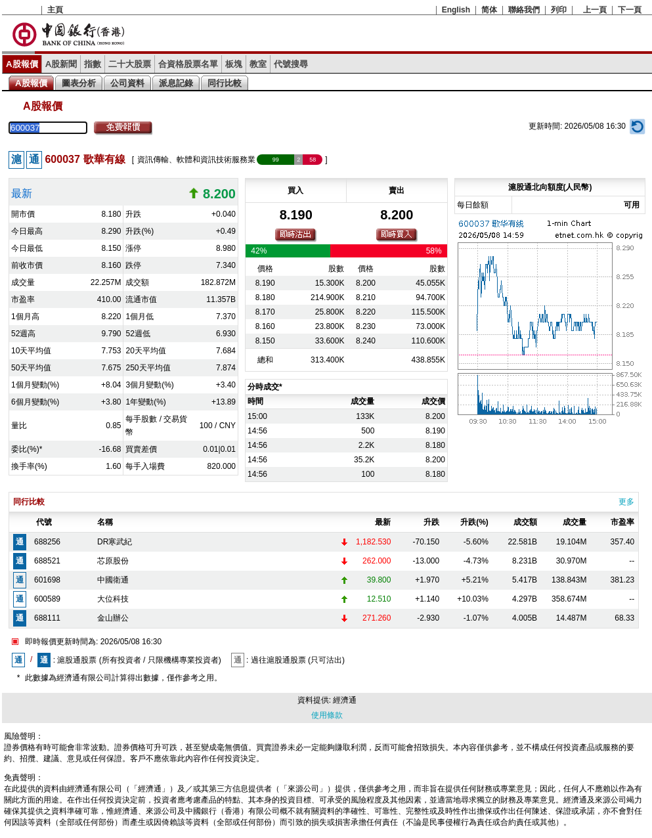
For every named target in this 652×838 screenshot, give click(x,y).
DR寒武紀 (114, 541)
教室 (258, 64)
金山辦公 (113, 618)
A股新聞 (61, 64)
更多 (626, 501)
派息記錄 (176, 83)
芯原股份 (113, 560)
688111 (47, 618)
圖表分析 (79, 83)
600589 (47, 599)
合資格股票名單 (188, 64)
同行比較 (224, 83)
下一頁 (629, 9)
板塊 (233, 64)
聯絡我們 (524, 9)
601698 (47, 579)
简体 (489, 9)
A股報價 (22, 64)
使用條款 (327, 715)
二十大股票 (129, 64)
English (456, 9)
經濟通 (345, 700)
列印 (559, 9)
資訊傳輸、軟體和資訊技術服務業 (196, 159)
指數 (92, 64)
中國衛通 (113, 579)
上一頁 (595, 9)
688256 (47, 541)
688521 (47, 560)
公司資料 (127, 83)
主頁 (55, 9)
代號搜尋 (291, 64)
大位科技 (113, 599)
